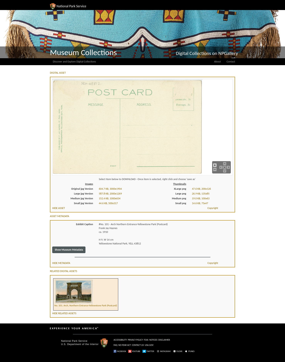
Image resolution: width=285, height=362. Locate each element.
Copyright (212, 208)
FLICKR (177, 351)
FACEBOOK (120, 351)
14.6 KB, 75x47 (200, 203)
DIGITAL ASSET (58, 72)
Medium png (179, 198)
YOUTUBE (134, 351)
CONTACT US (138, 345)
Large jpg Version (83, 193)
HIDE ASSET (58, 208)
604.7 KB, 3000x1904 (110, 188)
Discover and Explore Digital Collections (74, 61)
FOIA (146, 339)
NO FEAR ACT (124, 345)
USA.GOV (149, 345)
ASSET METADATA (59, 216)
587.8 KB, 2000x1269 (110, 193)
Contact (231, 61)
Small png (180, 203)
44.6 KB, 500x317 (108, 203)
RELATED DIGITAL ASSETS (63, 271)
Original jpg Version (82, 188)
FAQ (115, 345)
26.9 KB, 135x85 (201, 193)
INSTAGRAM (163, 351)
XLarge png (180, 188)
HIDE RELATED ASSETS (64, 313)
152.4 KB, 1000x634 (110, 198)
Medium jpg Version (82, 198)
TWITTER (148, 351)
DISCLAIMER (164, 339)
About (217, 61)
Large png (180, 193)
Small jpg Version (83, 203)
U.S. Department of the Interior (80, 344)
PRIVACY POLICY (135, 339)
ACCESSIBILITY (120, 339)
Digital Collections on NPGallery (207, 53)
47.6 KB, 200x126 (201, 188)
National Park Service (74, 341)
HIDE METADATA (61, 263)
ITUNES (190, 351)
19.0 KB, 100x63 (201, 198)
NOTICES (153, 339)
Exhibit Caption (84, 224)
